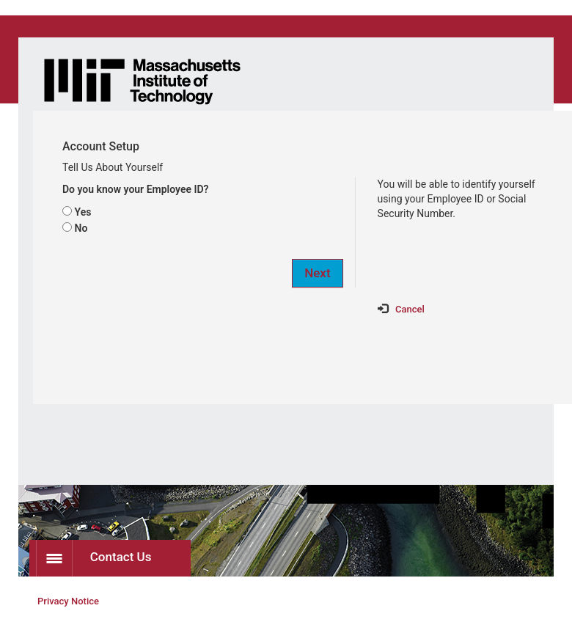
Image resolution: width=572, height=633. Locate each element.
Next (317, 273)
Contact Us (94, 558)
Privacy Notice (68, 601)
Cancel (410, 309)
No (80, 228)
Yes (82, 212)
